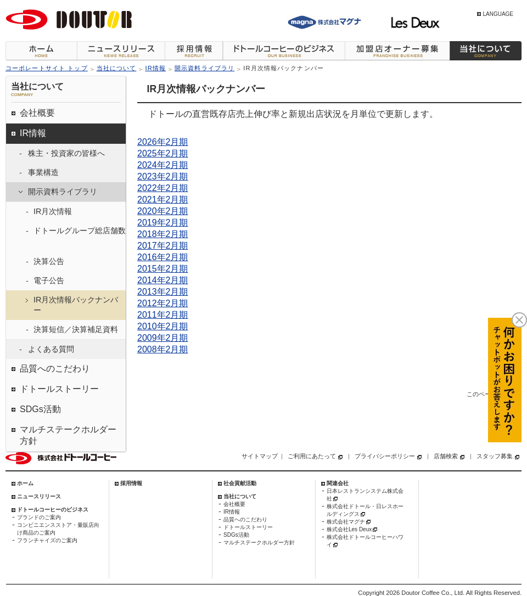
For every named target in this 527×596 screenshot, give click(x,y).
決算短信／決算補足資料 (75, 329)
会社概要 (37, 112)
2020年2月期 (162, 211)
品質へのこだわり (55, 368)
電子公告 (48, 280)
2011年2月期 (162, 314)
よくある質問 (51, 349)
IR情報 (155, 68)
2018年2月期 (162, 234)
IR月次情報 (52, 211)
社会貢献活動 (239, 483)
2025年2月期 (162, 153)
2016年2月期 (162, 257)
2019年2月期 (162, 222)
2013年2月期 (162, 291)
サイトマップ (260, 456)
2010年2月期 (162, 326)
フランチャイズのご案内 (47, 540)
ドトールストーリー (59, 388)
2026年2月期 (162, 142)
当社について (486, 50)
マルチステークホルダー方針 (68, 435)
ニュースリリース (121, 50)
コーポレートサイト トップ (46, 68)
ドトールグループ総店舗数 (79, 230)
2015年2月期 (162, 268)
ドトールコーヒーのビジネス (284, 50)
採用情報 (194, 50)
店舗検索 (446, 456)
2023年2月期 (162, 176)
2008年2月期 (162, 349)
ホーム (41, 50)
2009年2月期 (162, 337)
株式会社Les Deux (349, 529)
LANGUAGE (498, 14)
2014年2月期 (162, 280)
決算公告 (48, 261)
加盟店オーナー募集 (397, 50)
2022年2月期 (162, 188)
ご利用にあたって (312, 456)
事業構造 (43, 172)
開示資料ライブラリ (204, 68)
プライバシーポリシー (385, 456)
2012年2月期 (162, 303)
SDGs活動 (40, 409)
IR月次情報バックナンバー (75, 304)
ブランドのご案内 (39, 517)
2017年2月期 (162, 245)
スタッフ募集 (494, 456)
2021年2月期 (162, 199)
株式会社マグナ (346, 522)
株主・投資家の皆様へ (66, 153)
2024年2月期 (162, 165)
